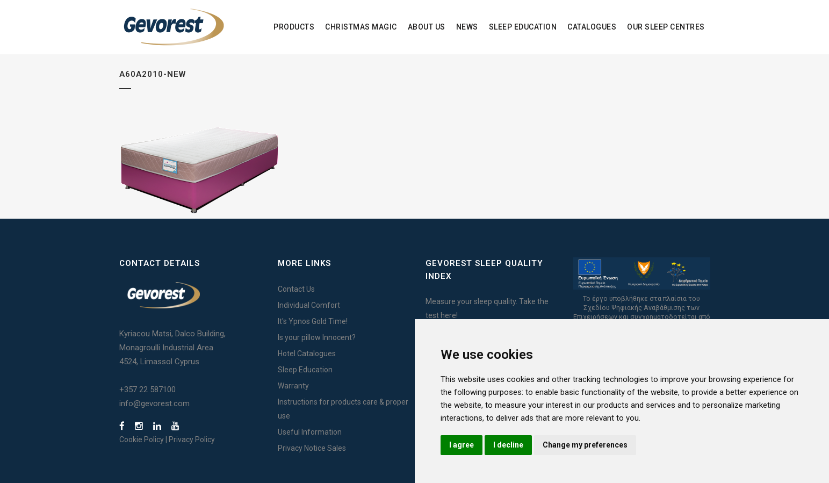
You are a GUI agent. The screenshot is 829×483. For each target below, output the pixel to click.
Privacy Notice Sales (312, 448)
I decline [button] (508, 445)
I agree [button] (461, 445)
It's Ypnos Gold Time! (313, 321)
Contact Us (296, 289)
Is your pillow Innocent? (317, 337)
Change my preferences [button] (585, 445)
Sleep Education (305, 369)
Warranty (293, 385)
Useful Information (310, 432)
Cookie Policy (141, 439)
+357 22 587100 (147, 389)
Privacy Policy (192, 439)
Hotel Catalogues (307, 353)
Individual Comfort (309, 305)
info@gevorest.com (154, 403)
